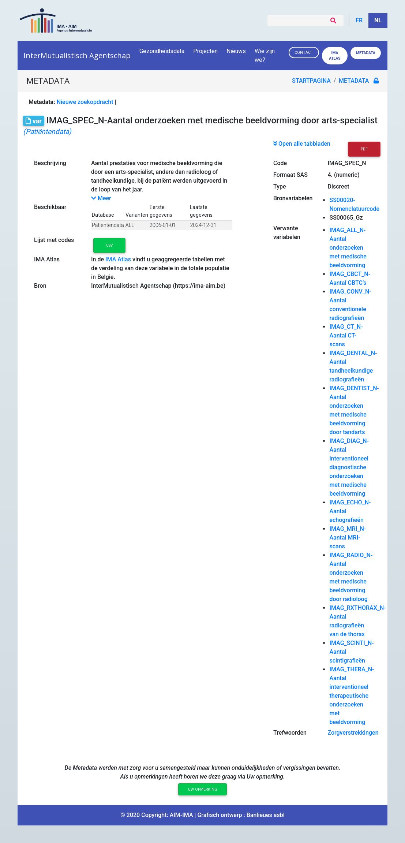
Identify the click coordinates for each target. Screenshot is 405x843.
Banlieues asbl (266, 815)
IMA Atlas (47, 259)
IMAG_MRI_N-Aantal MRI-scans (347, 537)
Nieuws (236, 51)
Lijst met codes (54, 239)
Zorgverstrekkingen (352, 732)
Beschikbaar (50, 207)
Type (279, 186)
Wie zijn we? (265, 55)
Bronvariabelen (292, 198)
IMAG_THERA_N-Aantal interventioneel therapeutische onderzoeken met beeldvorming (351, 695)
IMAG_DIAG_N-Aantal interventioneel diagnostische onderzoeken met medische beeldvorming (349, 467)
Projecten (205, 51)
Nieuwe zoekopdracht (85, 101)
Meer (101, 198)
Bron (40, 285)
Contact (304, 52)
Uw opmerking (202, 789)
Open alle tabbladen (301, 143)
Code (280, 163)
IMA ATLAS (334, 56)
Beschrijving (50, 163)
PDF (364, 149)
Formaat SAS (290, 174)
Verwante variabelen (286, 232)
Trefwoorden (290, 732)
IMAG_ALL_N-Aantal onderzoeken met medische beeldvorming (347, 248)
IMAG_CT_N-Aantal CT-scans (346, 335)
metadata (354, 80)
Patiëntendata (108, 225)
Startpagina (311, 80)
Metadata (365, 53)
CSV (109, 245)
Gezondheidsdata (161, 51)
